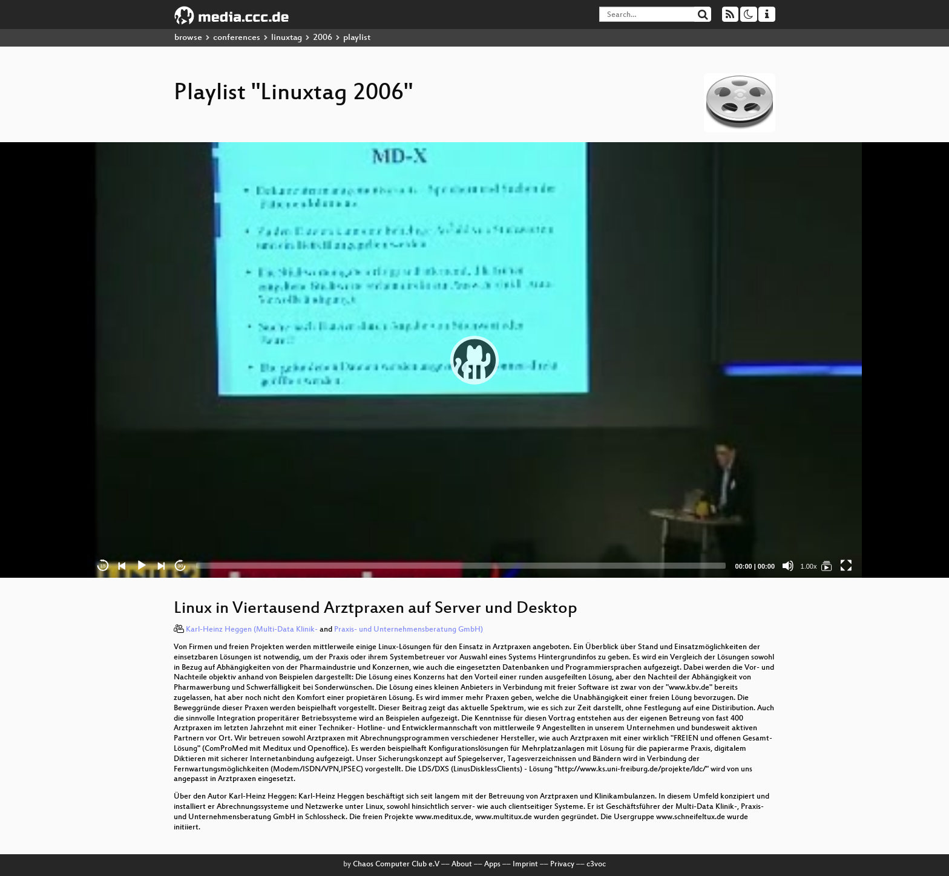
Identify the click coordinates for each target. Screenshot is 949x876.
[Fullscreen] (846, 566)
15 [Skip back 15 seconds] (103, 566)
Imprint (525, 864)
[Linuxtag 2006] (827, 566)
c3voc (596, 864)
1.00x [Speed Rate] (809, 566)
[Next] (161, 566)
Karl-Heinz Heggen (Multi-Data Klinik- (252, 630)
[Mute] (788, 566)
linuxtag (286, 38)
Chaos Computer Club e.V (396, 864)
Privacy (562, 864)
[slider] (461, 566)
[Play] (142, 566)
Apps (492, 864)
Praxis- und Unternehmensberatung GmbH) (408, 630)
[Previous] (122, 566)
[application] (474, 360)
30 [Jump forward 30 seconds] (180, 566)
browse (188, 38)
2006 (322, 38)
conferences (236, 38)
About (462, 864)
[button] (474, 360)
